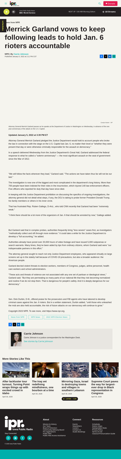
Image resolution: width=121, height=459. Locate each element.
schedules (3, 26)
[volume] (14, 12)
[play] (6, 11)
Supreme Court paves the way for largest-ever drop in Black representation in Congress (104, 387)
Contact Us (77, 430)
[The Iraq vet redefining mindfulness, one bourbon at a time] (45, 370)
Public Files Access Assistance (54, 435)
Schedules (96, 424)
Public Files (47, 433)
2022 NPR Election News (56, 317)
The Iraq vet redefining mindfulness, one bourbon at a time (43, 386)
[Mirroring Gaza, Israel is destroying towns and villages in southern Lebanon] (75, 370)
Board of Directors (50, 428)
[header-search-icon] (99, 3)
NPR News (35, 317)
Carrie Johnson (21, 54)
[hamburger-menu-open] (6, 3)
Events (75, 424)
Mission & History (49, 424)
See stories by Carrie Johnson (38, 341)
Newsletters (77, 426)
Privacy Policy (97, 430)
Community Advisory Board (53, 430)
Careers (75, 428)
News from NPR (12, 22)
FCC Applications (49, 432)
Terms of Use (97, 432)
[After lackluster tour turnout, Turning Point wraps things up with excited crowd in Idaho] (16, 370)
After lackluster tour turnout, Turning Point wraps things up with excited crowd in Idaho (16, 387)
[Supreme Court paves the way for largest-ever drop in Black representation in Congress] (105, 370)
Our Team (47, 426)
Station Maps (97, 426)
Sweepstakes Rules (99, 428)
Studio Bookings (79, 432)
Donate (111, 3)
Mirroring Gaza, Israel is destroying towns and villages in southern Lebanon (75, 386)
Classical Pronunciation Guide (103, 433)
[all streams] (109, 12)
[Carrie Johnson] (16, 339)
